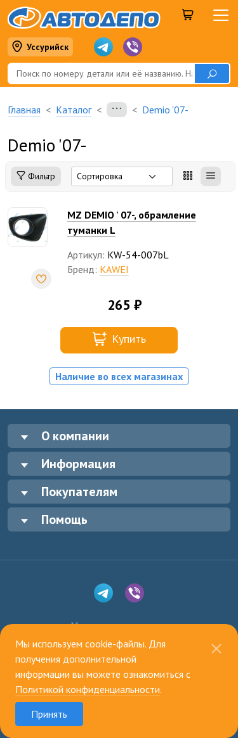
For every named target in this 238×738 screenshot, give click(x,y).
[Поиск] (101, 73)
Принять (49, 714)
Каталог (73, 109)
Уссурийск (40, 47)
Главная (24, 109)
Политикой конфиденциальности (87, 689)
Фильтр (36, 176)
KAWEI (114, 269)
